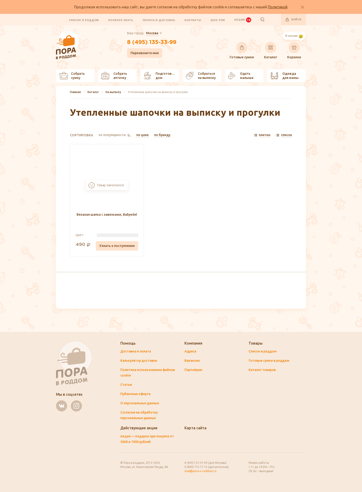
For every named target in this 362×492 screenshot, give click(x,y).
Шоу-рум (218, 20)
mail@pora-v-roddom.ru (200, 471)
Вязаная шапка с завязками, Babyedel (107, 214)
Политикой (277, 7)
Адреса (190, 351)
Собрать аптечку (114, 76)
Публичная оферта (135, 394)
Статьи (126, 384)
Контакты (192, 20)
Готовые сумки (242, 50)
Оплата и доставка (159, 20)
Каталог (270, 50)
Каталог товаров (262, 370)
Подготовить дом (160, 76)
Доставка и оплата (135, 351)
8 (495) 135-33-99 (151, 42)
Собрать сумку (72, 76)
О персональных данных (139, 403)
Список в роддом (84, 20)
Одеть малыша (240, 76)
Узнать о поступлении (117, 246)
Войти (293, 20)
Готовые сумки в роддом (269, 360)
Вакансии (192, 360)
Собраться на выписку (201, 76)
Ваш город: (142, 33)
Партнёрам (193, 370)
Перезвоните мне (145, 53)
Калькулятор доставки (138, 360)
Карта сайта (195, 428)
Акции (242, 19)
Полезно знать (120, 20)
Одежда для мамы (284, 76)
